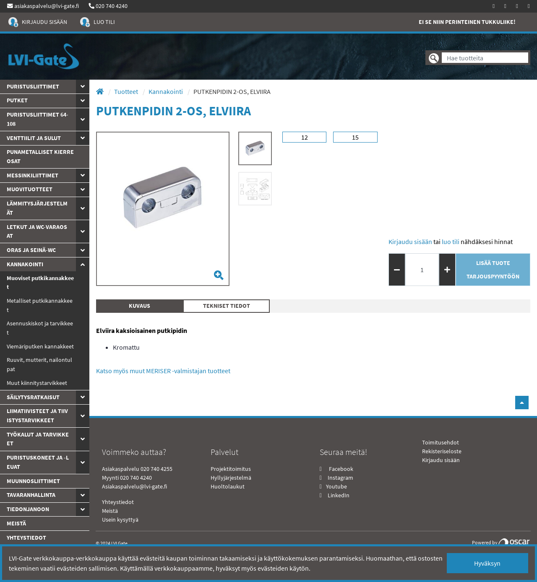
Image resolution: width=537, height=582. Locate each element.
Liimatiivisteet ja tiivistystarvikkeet (37, 415)
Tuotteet (126, 91)
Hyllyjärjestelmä (231, 477)
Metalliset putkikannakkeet (40, 305)
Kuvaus (139, 305)
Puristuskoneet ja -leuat (38, 462)
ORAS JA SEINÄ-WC (31, 250)
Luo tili (450, 241)
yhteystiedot (26, 537)
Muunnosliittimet (33, 481)
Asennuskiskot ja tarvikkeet (40, 328)
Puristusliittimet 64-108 (37, 119)
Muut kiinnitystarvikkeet (37, 383)
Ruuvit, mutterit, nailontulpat (39, 364)
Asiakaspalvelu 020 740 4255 (137, 469)
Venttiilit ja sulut (34, 138)
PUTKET (17, 100)
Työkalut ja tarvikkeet (38, 439)
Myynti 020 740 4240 (127, 477)
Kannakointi (25, 264)
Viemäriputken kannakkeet (40, 346)
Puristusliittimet (33, 86)
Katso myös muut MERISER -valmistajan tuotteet (163, 370)
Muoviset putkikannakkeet (40, 282)
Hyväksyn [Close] (487, 563)
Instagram (340, 477)
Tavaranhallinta (31, 495)
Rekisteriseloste (441, 451)
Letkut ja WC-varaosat (37, 231)
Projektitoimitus (231, 469)
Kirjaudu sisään (410, 241)
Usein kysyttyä (120, 519)
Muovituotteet (29, 189)
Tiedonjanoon (28, 509)
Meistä (16, 523)
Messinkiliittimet (32, 175)
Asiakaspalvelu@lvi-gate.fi (134, 486)
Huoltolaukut (228, 486)
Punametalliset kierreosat (40, 156)
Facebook (340, 469)
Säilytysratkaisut (33, 397)
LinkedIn (338, 495)
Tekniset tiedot (226, 305)
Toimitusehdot (440, 442)
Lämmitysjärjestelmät (37, 208)
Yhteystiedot (118, 502)
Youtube (336, 486)
